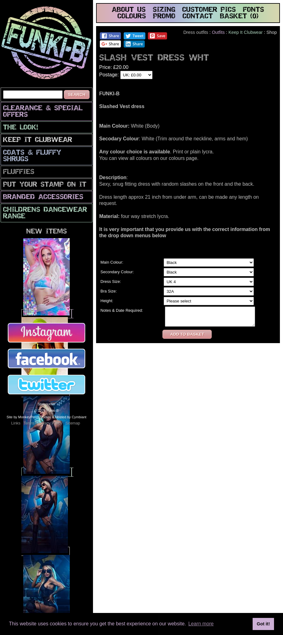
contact (198, 16)
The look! (20, 128)
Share (110, 36)
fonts (253, 10)
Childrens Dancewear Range (45, 213)
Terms (29, 423)
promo (164, 16)
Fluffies (18, 172)
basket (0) (239, 16)
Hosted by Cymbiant (70, 417)
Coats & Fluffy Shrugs (32, 156)
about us (129, 10)
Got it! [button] (263, 623)
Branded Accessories (43, 197)
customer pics (209, 10)
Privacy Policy (50, 423)
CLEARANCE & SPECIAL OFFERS (42, 111)
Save (157, 36)
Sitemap (72, 423)
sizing (164, 10)
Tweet (134, 36)
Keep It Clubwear (37, 140)
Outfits (218, 32)
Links (15, 423)
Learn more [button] (201, 623)
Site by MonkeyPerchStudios (29, 417)
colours (131, 16)
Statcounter (46, 404)
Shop (271, 32)
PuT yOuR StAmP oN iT (44, 185)
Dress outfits (195, 32)
